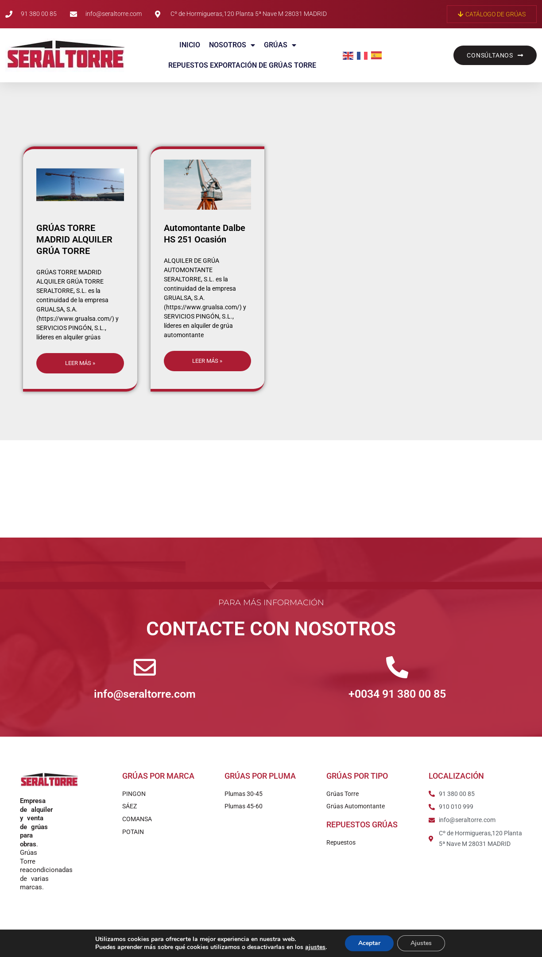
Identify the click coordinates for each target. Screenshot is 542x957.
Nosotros (232, 45)
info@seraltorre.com (145, 694)
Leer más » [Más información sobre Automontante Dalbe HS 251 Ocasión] (207, 360)
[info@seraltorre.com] (145, 667)
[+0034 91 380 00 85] (397, 667)
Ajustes (421, 943)
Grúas (280, 45)
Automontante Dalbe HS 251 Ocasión (204, 234)
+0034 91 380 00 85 (397, 694)
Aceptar (369, 943)
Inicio (189, 45)
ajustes (315, 947)
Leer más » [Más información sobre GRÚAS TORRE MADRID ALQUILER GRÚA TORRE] (80, 363)
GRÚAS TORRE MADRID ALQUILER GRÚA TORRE (74, 239)
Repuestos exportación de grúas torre (242, 65)
